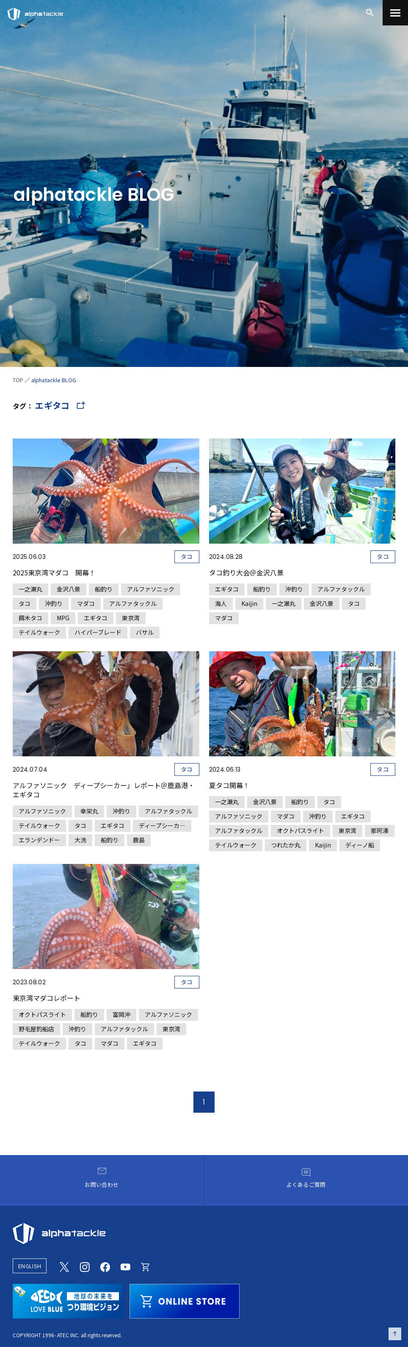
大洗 (80, 840)
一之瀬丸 (30, 589)
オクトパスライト (300, 830)
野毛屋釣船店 (36, 1029)
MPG (63, 618)
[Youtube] (125, 1265)
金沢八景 (68, 589)
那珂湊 (380, 830)
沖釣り (54, 603)
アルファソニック (150, 589)
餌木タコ (30, 618)
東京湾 (131, 618)
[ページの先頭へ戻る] (395, 1334)
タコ (187, 556)
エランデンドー (39, 840)
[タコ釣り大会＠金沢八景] (302, 531)
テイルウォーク (39, 632)
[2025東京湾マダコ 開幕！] (106, 539)
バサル (145, 632)
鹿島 (139, 840)
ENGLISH (29, 1266)
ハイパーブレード (97, 632)
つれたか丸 (285, 845)
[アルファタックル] (35, 12)
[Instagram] (85, 1265)
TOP (18, 380)
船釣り (104, 589)
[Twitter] (64, 1265)
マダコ (86, 603)
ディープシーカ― (162, 825)
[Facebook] (105, 1265)
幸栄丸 (89, 811)
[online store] (185, 1300)
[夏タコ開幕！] (302, 751)
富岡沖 (121, 1014)
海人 (221, 603)
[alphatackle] (204, 1233)
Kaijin (249, 603)
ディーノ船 (359, 845)
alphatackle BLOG (53, 380)
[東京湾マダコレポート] (106, 957)
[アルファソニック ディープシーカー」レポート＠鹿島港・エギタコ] (106, 748)
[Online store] (146, 1265)
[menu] (395, 12)
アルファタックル (133, 603)
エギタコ (96, 618)
